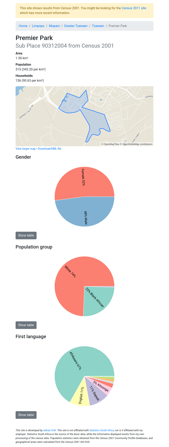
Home (23, 26)
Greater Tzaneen (75, 26)
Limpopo (38, 26)
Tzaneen (98, 26)
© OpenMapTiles (110, 144)
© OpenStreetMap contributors (136, 144)
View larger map (26, 148)
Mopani (54, 26)
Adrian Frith (49, 430)
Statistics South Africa (101, 430)
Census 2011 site (134, 8)
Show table (26, 235)
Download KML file (49, 148)
